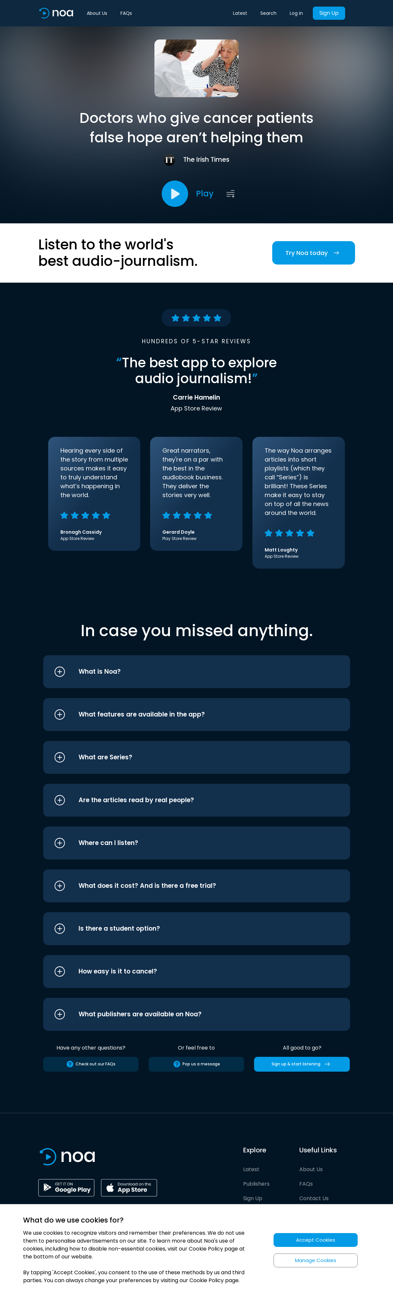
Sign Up (329, 13)
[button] (184, 671)
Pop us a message (196, 1064)
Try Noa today (313, 253)
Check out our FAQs (90, 1064)
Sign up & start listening (302, 1064)
